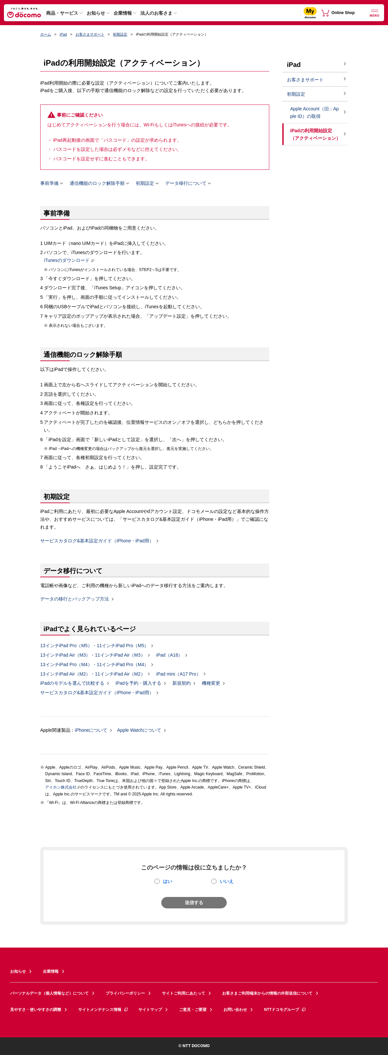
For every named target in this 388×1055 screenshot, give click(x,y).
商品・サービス (62, 13)
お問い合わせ (235, 1009)
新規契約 (181, 683)
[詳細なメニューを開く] (374, 13)
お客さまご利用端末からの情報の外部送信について (267, 993)
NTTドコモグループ (285, 1009)
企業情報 (123, 13)
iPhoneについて (91, 730)
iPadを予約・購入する (138, 683)
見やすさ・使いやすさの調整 (35, 1009)
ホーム (45, 34)
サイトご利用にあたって (183, 993)
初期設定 (120, 34)
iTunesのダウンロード (67, 261)
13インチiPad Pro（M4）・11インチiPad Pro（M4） (94, 665)
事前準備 (49, 183)
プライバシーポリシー (125, 993)
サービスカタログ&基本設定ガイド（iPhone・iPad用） (97, 541)
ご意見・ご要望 (192, 1009)
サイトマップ (150, 1009)
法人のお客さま (156, 13)
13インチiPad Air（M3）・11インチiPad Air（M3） (92, 655)
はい (167, 881)
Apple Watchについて (139, 730)
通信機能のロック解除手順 (97, 183)
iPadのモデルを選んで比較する (72, 683)
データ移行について (185, 183)
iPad (63, 34)
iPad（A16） (169, 655)
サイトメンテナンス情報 (103, 1009)
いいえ (227, 881)
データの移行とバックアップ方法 (74, 599)
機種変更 (211, 683)
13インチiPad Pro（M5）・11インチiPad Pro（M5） (94, 646)
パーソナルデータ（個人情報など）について (49, 993)
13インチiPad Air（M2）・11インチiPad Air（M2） (92, 674)
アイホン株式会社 (61, 787)
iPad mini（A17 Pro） (178, 674)
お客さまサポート (90, 34)
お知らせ (96, 13)
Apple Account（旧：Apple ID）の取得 (314, 112)
